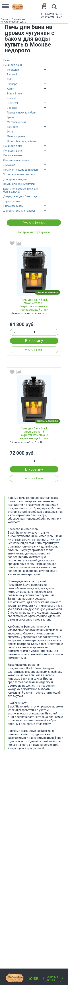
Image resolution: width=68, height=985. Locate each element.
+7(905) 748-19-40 (51, 17)
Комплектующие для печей (20, 169)
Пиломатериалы (13, 206)
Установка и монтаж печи (19, 174)
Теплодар (13, 69)
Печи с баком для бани (21, 141)
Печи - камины (12, 155)
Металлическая (16, 122)
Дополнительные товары (19, 210)
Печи (6, 60)
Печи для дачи (12, 150)
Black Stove (14, 93)
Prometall (12, 103)
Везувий (12, 74)
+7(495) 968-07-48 (51, 13)
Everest (11, 98)
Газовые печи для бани (21, 112)
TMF (9, 79)
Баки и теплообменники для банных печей (20, 190)
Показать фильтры (34, 222)
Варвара (12, 84)
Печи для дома (12, 146)
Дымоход (9, 165)
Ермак (11, 117)
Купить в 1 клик (34, 349)
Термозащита (11, 201)
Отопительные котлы (16, 160)
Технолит (12, 127)
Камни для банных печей (19, 184)
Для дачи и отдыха (15, 179)
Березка (12, 107)
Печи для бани (12, 65)
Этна (10, 131)
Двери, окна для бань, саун (20, 196)
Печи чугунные (16, 136)
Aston (10, 88)
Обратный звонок (52, 978)
